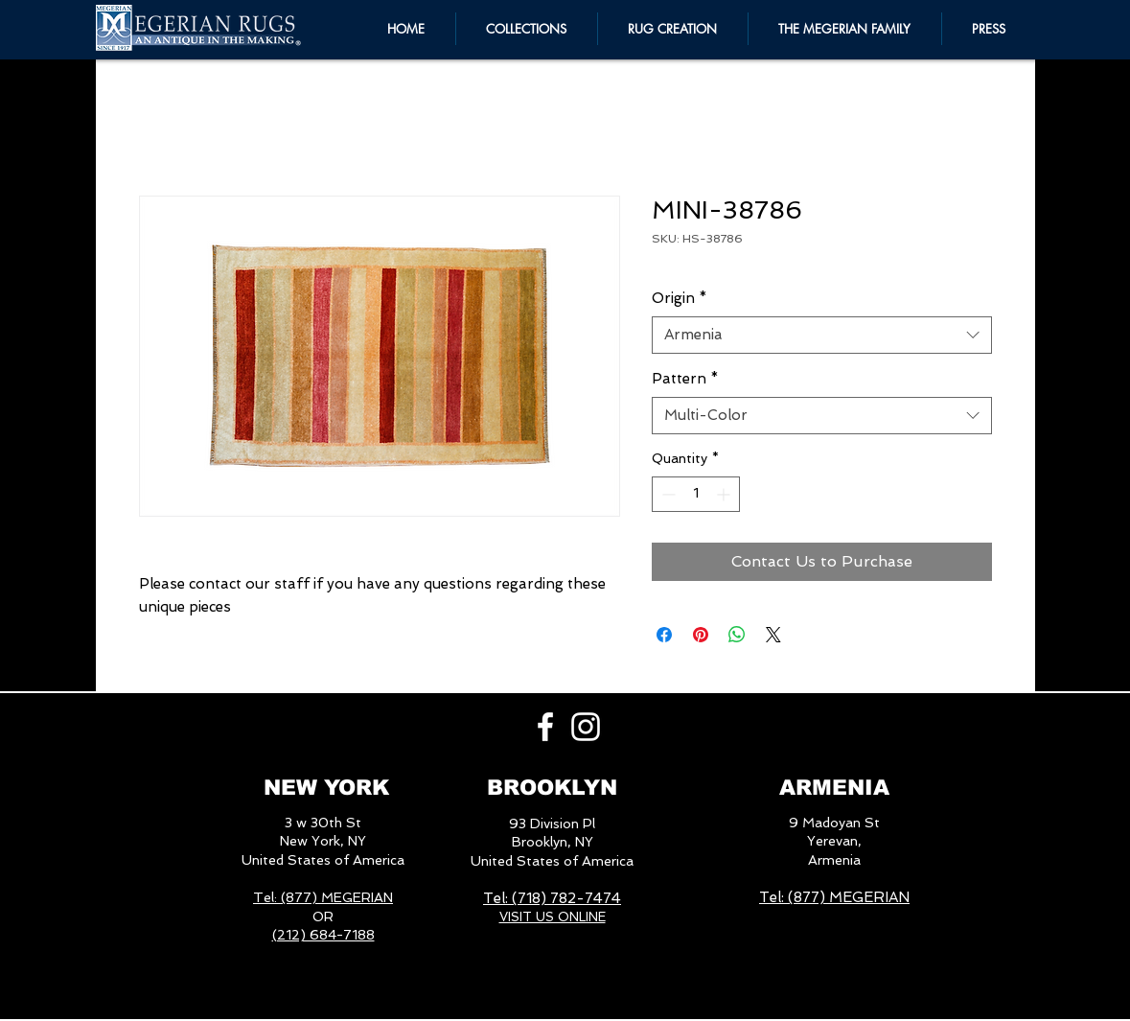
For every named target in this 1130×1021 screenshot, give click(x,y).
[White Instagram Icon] (585, 727)
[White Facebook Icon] (545, 727)
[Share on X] (773, 634)
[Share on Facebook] (664, 634)
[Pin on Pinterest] (700, 634)
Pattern (685, 378)
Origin (679, 298)
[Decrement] (667, 494)
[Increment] (725, 494)
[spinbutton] (696, 494)
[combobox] (822, 335)
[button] (845, 28)
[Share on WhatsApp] (737, 634)
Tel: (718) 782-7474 (552, 898)
